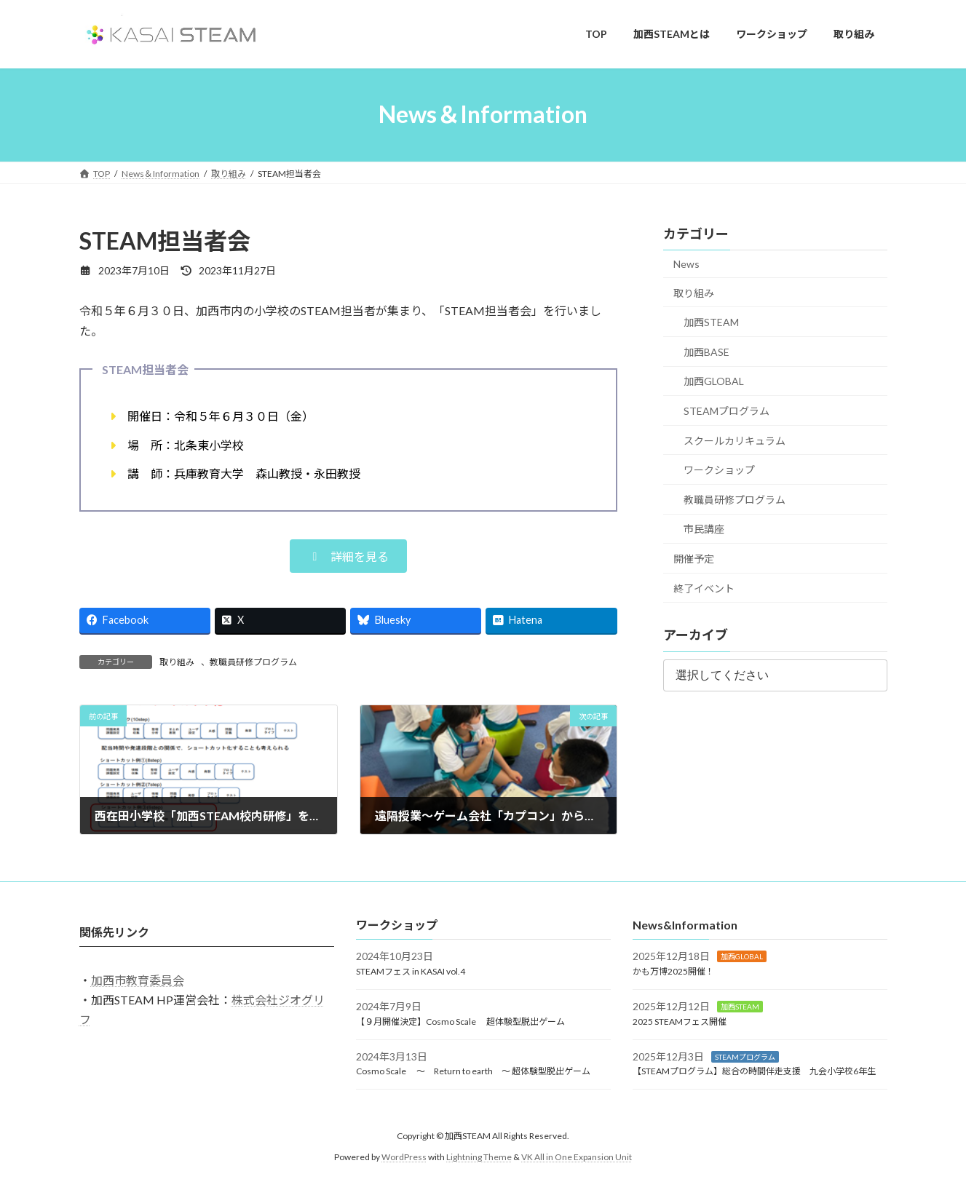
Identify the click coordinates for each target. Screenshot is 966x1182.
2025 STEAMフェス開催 (680, 1021)
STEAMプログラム (726, 411)
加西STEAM (711, 322)
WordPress (404, 1156)
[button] (348, 556)
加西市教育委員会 (137, 980)
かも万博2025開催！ (673, 972)
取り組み (176, 662)
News (686, 264)
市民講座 (704, 529)
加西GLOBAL (714, 381)
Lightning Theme (479, 1156)
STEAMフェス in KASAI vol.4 (410, 972)
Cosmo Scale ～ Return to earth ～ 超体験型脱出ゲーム (473, 1071)
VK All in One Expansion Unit (576, 1156)
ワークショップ (719, 470)
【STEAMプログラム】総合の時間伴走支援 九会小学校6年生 (754, 1071)
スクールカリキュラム (734, 440)
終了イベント (704, 588)
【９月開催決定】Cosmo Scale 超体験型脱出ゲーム (460, 1021)
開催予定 (693, 558)
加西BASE (706, 351)
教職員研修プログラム (253, 662)
